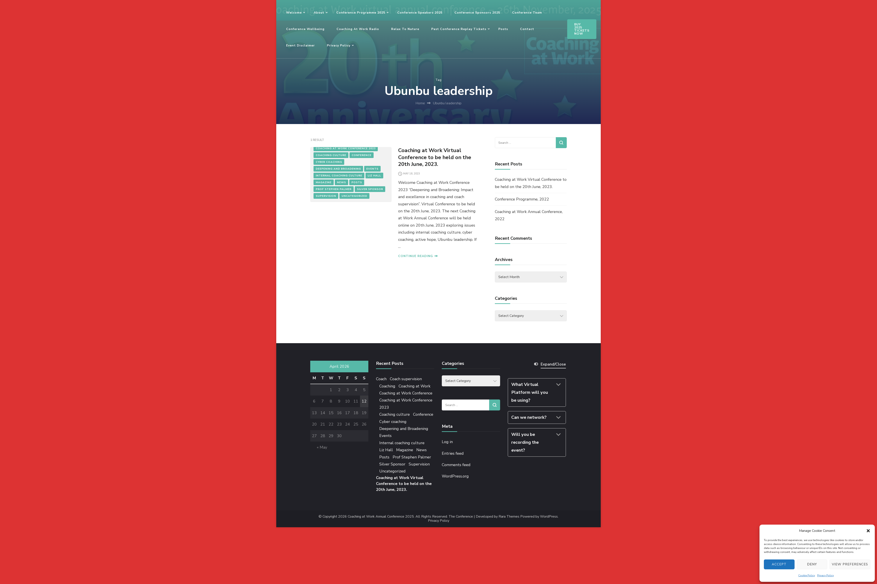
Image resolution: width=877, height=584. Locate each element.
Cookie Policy (806, 575)
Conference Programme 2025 (360, 13)
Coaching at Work (414, 386)
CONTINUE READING (418, 256)
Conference (361, 155)
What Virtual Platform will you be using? (529, 392)
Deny (812, 564)
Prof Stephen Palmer (333, 189)
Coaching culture (331, 155)
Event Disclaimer (300, 45)
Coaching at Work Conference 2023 (346, 148)
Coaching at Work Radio (358, 29)
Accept (779, 564)
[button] (868, 531)
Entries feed (453, 453)
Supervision (326, 196)
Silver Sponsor (370, 189)
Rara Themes (509, 517)
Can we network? (529, 417)
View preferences (850, 564)
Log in (447, 441)
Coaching (387, 386)
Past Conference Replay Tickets (458, 29)
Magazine (324, 182)
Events (372, 168)
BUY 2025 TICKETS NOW (581, 29)
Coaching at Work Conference (405, 393)
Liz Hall (374, 175)
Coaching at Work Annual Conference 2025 (381, 517)
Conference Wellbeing (305, 29)
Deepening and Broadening (338, 168)
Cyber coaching (329, 162)
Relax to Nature (405, 29)
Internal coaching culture (339, 175)
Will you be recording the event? (525, 442)
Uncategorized (354, 196)
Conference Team (527, 13)
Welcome (294, 13)
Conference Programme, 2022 (522, 199)
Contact (527, 29)
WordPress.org (455, 476)
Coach (381, 379)
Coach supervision (406, 379)
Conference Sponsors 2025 (477, 13)
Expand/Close (553, 364)
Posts (503, 29)
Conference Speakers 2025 (419, 13)
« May (322, 447)
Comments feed (456, 464)
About (319, 13)
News (341, 182)
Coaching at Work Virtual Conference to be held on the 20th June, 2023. (434, 157)
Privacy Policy (825, 575)
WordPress (549, 517)
